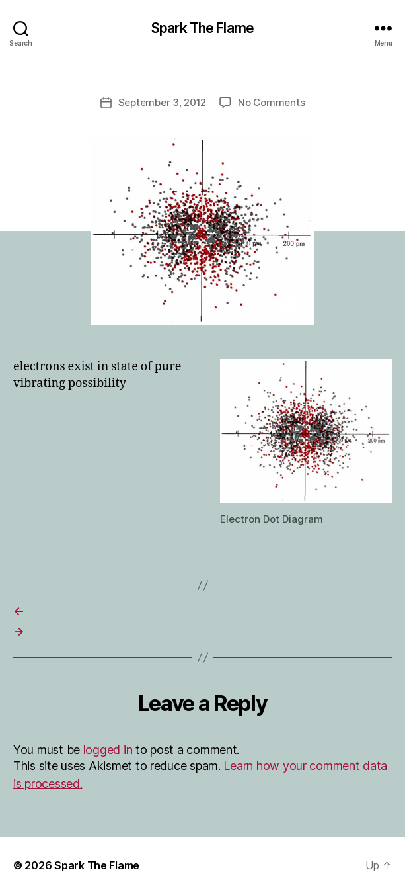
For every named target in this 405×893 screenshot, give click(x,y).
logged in (108, 750)
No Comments (271, 102)
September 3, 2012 (162, 102)
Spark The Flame (202, 28)
